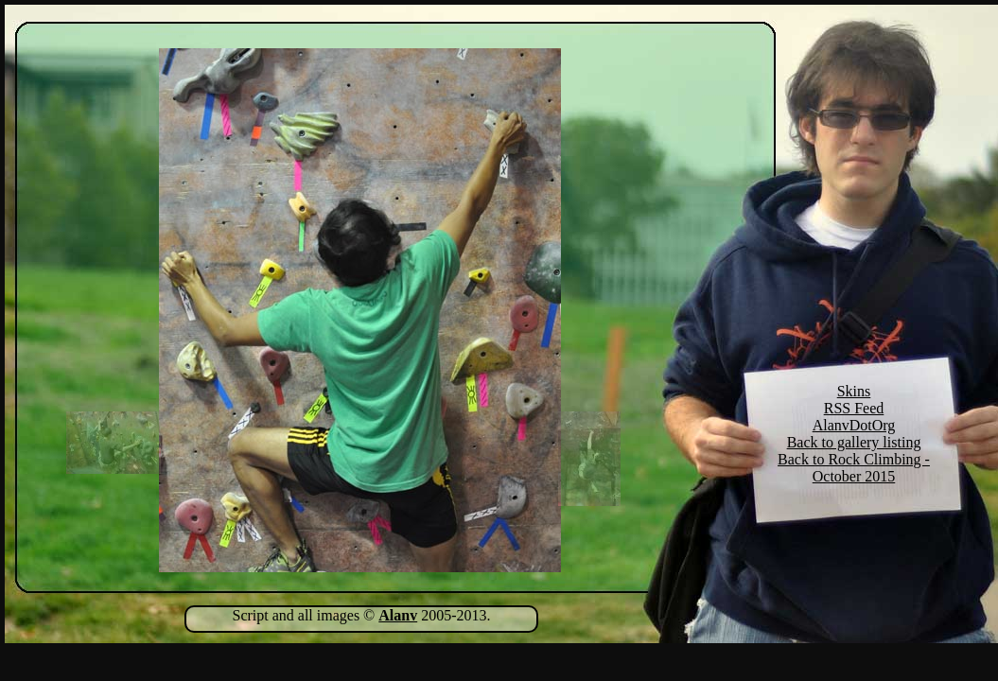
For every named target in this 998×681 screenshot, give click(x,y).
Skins (854, 391)
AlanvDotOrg (854, 425)
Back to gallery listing (854, 442)
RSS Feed (854, 408)
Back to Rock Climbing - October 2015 (854, 467)
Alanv (397, 615)
